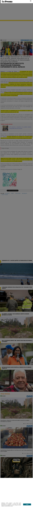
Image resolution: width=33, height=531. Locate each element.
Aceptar (27, 504)
